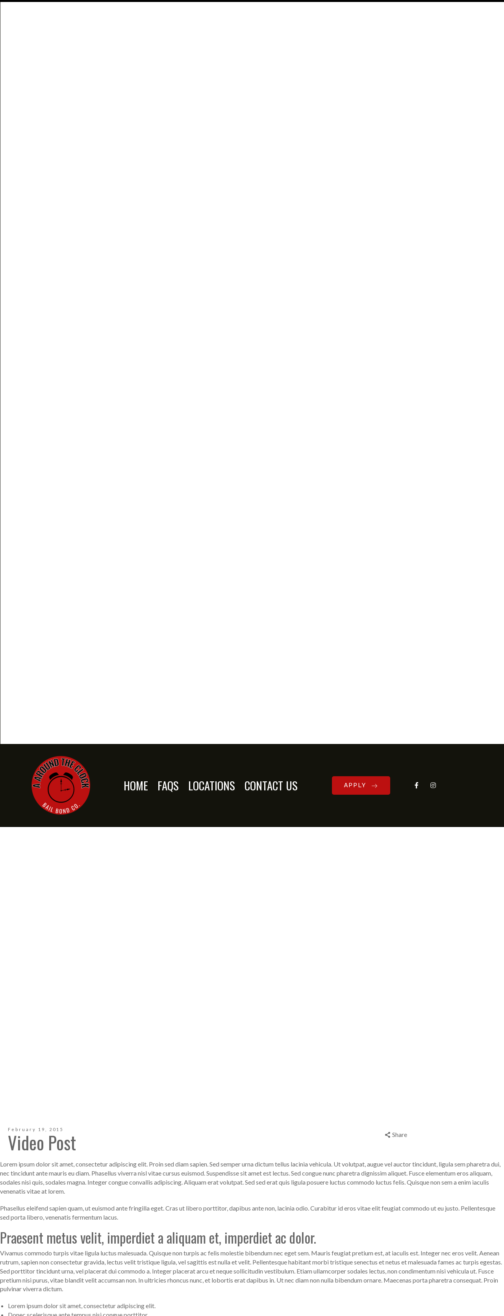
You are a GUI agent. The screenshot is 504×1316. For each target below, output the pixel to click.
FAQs (168, 68)
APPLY (361, 68)
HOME (136, 68)
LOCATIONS (211, 68)
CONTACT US (271, 68)
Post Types (35, 855)
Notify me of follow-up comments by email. (64, 1121)
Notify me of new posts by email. (50, 1143)
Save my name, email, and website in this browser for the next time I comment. (113, 1105)
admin (11, 855)
